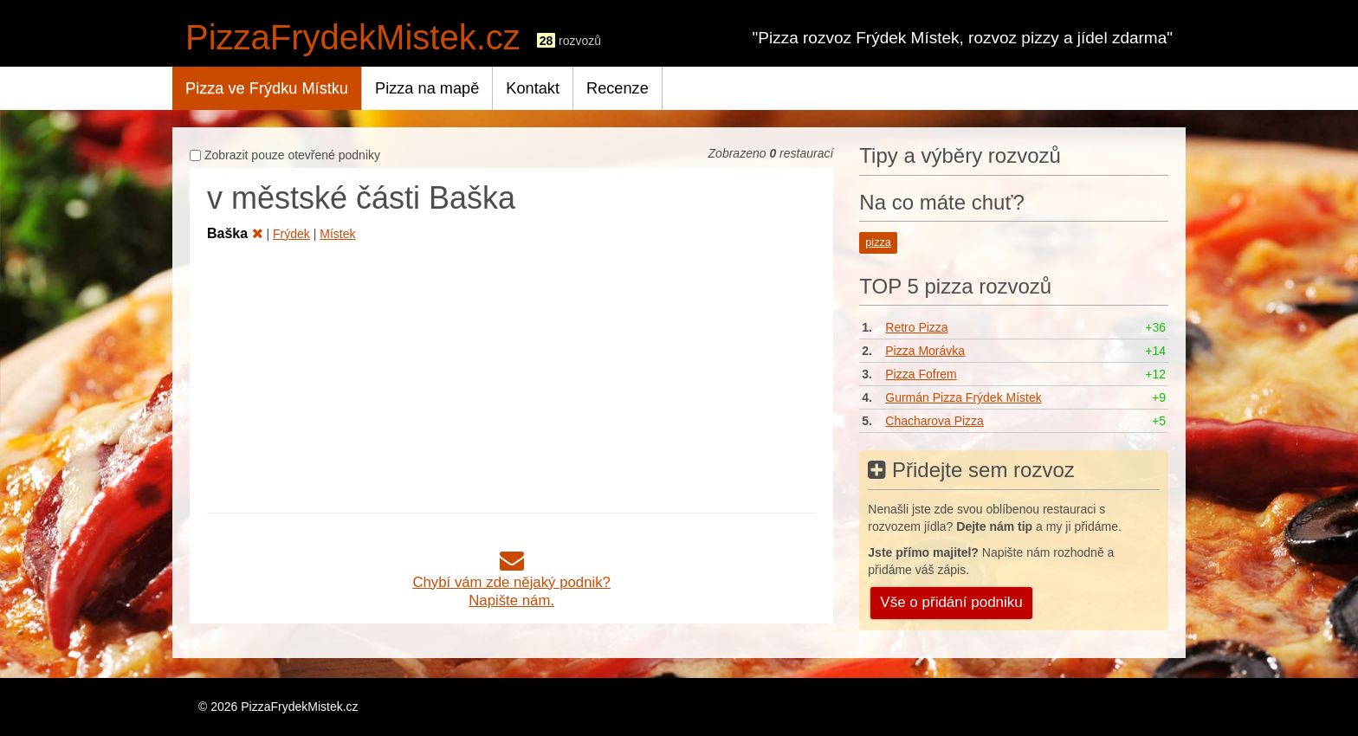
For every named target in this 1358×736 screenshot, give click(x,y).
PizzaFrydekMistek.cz (353, 37)
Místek (337, 234)
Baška (235, 233)
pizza (877, 242)
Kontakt (532, 88)
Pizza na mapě (427, 88)
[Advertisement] (511, 374)
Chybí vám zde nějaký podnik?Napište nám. (511, 582)
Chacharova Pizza (934, 421)
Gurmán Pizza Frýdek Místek (963, 397)
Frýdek (291, 234)
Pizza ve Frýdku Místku (266, 88)
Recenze (617, 88)
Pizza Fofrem (920, 374)
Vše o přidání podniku (951, 602)
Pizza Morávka (925, 351)
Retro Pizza (916, 327)
